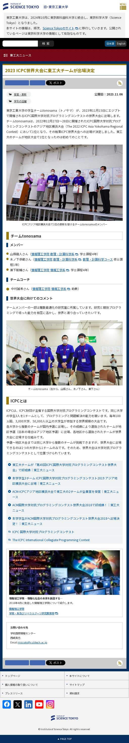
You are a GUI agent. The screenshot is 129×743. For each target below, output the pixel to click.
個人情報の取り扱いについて (21, 685)
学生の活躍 (20, 101)
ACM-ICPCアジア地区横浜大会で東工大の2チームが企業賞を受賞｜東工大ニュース (65, 494)
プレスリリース (14, 693)
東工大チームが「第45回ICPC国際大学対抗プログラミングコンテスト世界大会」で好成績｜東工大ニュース (64, 467)
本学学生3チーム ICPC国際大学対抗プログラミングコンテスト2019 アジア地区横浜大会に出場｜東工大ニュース (64, 480)
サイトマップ (77, 685)
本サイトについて (79, 676)
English (121, 43)
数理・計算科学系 (62, 254)
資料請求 (74, 693)
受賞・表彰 (20, 94)
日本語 (110, 43)
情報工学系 (57, 270)
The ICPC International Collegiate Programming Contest (51, 540)
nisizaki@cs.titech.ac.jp (32, 642)
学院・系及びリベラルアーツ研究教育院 (31, 613)
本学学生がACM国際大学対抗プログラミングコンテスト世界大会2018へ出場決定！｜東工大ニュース (65, 521)
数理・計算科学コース (98, 259)
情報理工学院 (40, 254)
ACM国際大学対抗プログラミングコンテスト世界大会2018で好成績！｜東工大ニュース (65, 507)
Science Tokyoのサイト (58, 28)
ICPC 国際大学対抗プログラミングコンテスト (43, 532)
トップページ (12, 676)
